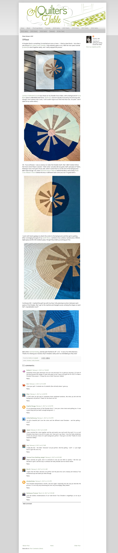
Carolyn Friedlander (28, 96)
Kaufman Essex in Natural (48, 170)
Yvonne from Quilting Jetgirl (35, 457)
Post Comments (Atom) (36, 548)
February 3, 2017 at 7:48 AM (40, 370)
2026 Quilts (56, 28)
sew (26, 47)
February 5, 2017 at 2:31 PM (43, 481)
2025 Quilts (65, 28)
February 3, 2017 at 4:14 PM (45, 418)
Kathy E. (29, 370)
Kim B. (28, 469)
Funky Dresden (41, 45)
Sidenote (48, 97)
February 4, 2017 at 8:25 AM (53, 457)
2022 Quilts (94, 28)
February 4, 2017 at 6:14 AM (39, 430)
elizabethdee (30, 481)
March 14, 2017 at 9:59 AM (46, 493)
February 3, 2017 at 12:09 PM (38, 394)
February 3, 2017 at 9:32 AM (38, 384)
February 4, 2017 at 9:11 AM (39, 469)
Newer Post (26, 545)
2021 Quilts (24, 31)
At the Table (60, 31)
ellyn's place (32, 45)
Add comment (27, 504)
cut (24, 47)
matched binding (34, 352)
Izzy (27, 445)
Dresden (29, 360)
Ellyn (28, 394)
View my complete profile (93, 47)
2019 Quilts (43, 31)
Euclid (37, 96)
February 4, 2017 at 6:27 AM (38, 445)
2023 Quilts (84, 28)
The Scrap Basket (38, 28)
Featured (52, 31)
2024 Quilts (75, 28)
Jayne (28, 430)
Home (22, 28)
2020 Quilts (33, 31)
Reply (28, 378)
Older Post (77, 545)
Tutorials (47, 28)
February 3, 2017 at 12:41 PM (44, 406)
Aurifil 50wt (46, 238)
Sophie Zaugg (30, 406)
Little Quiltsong (31, 418)
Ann (27, 384)
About (28, 28)
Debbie (30, 358)
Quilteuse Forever (32, 493)
